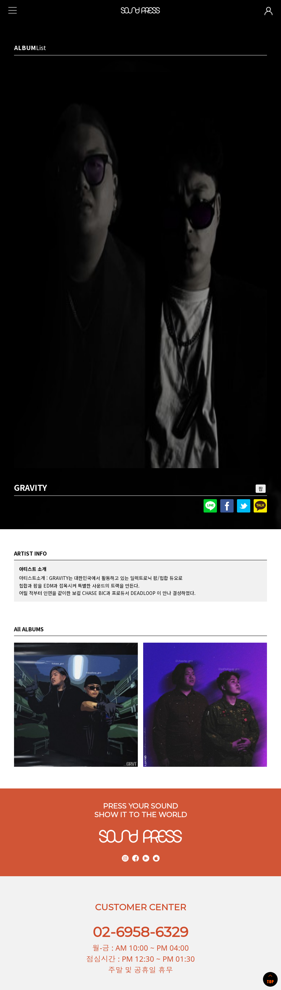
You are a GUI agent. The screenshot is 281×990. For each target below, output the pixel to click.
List (41, 47)
